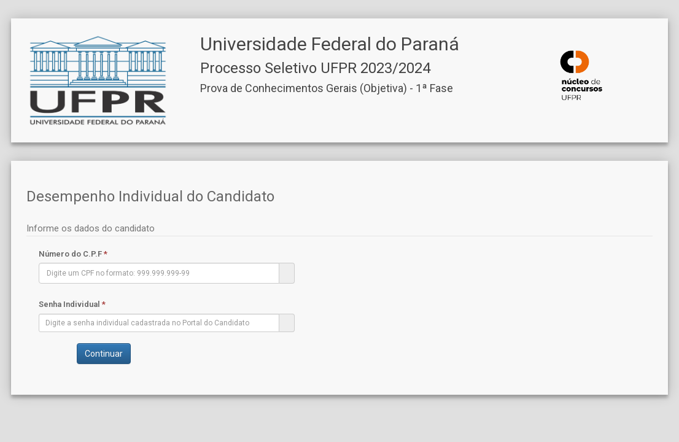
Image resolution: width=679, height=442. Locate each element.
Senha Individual (72, 304)
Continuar (104, 354)
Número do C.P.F (73, 253)
